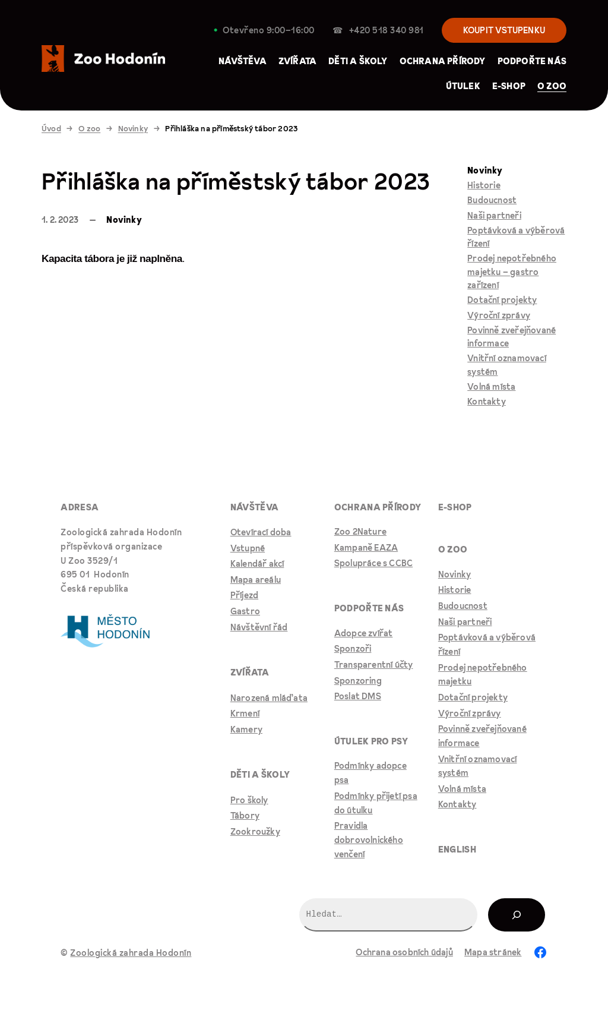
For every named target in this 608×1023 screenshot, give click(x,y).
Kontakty (486, 402)
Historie (484, 185)
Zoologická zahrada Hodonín (130, 953)
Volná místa (491, 387)
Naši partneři (494, 216)
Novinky (133, 128)
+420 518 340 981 (386, 30)
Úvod (51, 128)
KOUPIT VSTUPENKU (504, 30)
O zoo (89, 128)
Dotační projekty (502, 300)
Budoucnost (492, 200)
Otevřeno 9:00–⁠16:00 (269, 30)
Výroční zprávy (498, 315)
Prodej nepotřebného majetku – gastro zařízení (511, 271)
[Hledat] (516, 915)
